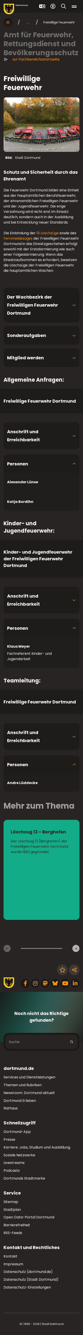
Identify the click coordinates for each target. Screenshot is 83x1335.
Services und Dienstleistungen (29, 1077)
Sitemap (11, 1201)
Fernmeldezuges (18, 238)
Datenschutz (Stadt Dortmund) (31, 1279)
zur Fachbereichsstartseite (32, 59)
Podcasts (12, 1170)
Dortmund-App (17, 1131)
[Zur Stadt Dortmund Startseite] (16, 9)
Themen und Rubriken (23, 1085)
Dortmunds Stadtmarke (24, 1178)
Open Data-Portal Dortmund (29, 1217)
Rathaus (11, 1108)
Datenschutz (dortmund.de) (28, 1271)
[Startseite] (8, 22)
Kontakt (10, 1256)
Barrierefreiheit (17, 1225)
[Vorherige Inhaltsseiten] (7, 948)
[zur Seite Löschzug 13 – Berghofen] (41, 870)
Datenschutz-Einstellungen (27, 1287)
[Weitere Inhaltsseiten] (75, 948)
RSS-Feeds (13, 1232)
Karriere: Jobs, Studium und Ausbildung (37, 1147)
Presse (9, 1139)
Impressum (13, 1264)
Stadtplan (12, 1209)
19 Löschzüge (48, 233)
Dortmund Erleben (20, 1100)
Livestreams (14, 1162)
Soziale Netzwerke (19, 1155)
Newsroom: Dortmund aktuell (29, 1092)
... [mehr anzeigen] (28, 22)
